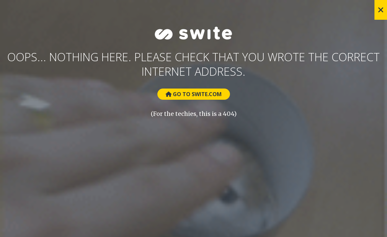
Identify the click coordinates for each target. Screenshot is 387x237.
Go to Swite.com (194, 94)
